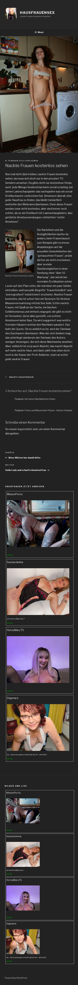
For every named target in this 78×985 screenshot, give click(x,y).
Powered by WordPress (16, 978)
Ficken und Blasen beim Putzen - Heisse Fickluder (48, 410)
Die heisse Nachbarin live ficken (40, 399)
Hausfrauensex (37, 13)
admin (34, 161)
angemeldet (24, 429)
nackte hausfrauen (21, 377)
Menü (39, 32)
